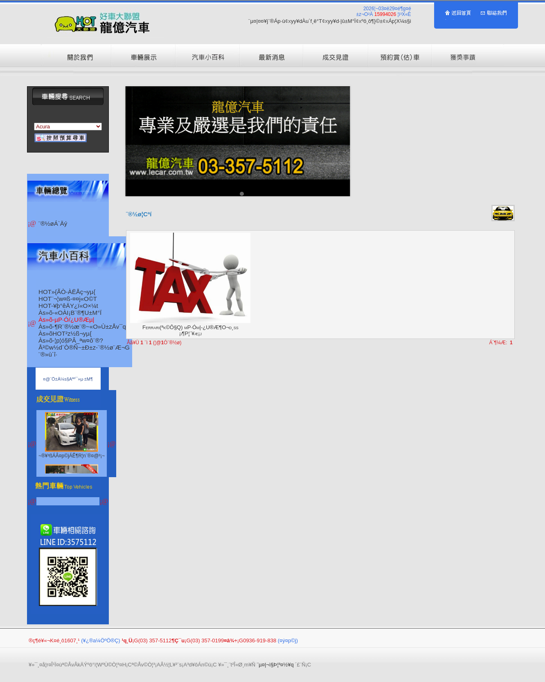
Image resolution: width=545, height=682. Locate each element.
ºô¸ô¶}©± (372, 21)
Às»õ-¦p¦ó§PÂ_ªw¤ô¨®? (70, 340)
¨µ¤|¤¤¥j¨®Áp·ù (266, 21)
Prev (135, 141)
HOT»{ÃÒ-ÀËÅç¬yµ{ (66, 291)
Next (339, 141)
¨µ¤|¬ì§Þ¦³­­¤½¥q (275, 665)
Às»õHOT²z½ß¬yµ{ (65, 333)
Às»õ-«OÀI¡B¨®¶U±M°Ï (69, 312)
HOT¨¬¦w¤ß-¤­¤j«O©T (67, 298)
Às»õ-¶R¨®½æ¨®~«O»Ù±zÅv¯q (82, 326)
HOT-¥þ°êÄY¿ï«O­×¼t (68, 305)
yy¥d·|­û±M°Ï (342, 21)
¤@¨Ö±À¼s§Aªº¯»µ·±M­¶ (68, 379)
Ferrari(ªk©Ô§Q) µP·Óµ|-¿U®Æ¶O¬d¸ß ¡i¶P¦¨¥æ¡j (190, 330)
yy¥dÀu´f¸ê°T (306, 21)
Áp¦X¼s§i (399, 21)
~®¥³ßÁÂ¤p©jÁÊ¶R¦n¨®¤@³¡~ (71, 463)
